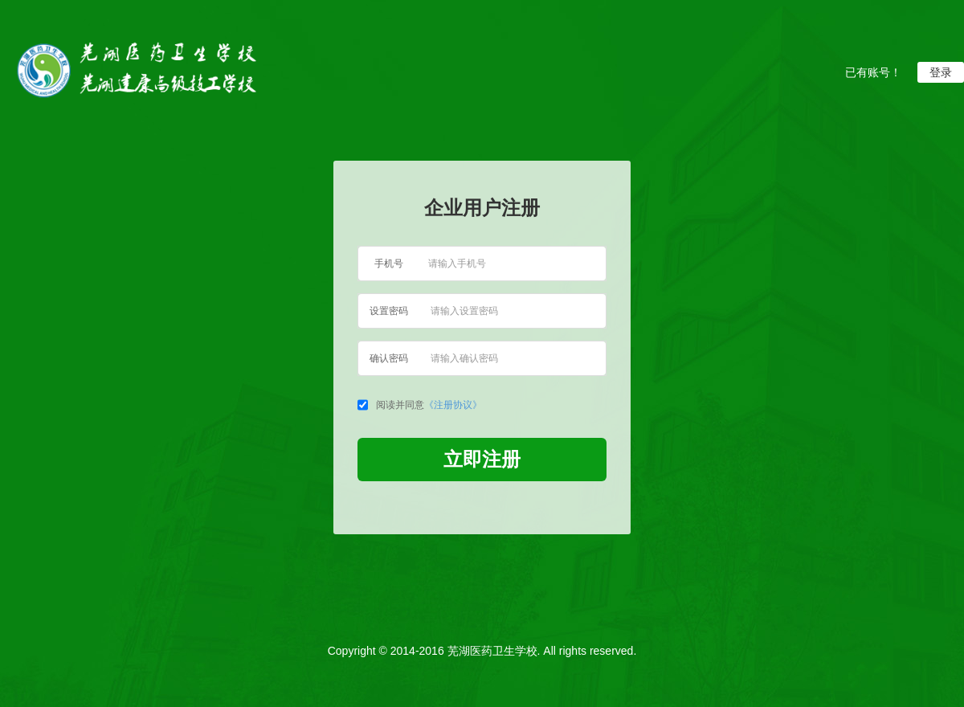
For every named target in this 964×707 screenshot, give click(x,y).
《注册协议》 (453, 405)
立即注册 (482, 459)
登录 (940, 72)
